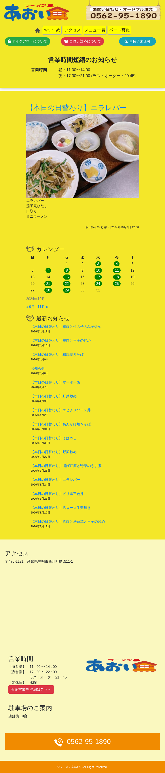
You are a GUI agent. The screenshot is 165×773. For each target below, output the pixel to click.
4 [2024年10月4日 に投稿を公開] (117, 264)
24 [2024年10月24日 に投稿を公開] (98, 283)
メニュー (132, 752)
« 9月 (30, 307)
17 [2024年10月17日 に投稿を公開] (98, 277)
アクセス (72, 30)
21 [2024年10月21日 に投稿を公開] (48, 283)
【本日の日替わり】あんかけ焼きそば (61, 424)
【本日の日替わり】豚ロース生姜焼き (61, 508)
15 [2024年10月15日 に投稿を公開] (67, 277)
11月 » (43, 307)
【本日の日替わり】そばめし (54, 438)
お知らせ (38, 368)
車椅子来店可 (137, 41)
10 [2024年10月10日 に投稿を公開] (98, 270)
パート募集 (119, 30)
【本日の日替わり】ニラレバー (55, 480)
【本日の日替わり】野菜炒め (54, 396)
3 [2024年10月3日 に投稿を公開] (98, 264)
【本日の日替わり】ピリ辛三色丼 (57, 494)
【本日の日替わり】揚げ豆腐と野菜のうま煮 (66, 466)
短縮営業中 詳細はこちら (31, 689)
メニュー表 (94, 30)
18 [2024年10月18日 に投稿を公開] (117, 277)
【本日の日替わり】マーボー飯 (55, 382)
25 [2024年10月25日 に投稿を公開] (117, 283)
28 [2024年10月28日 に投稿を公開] (48, 290)
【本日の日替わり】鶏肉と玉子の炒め (61, 340)
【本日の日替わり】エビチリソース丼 (61, 410)
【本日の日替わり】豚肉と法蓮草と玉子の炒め (68, 521)
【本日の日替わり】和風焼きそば (57, 354)
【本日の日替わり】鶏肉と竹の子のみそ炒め (66, 326)
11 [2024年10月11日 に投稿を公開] (117, 270)
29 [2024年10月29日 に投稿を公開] (67, 290)
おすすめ (52, 30)
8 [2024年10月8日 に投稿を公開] (67, 270)
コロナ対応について (82, 41)
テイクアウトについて (27, 41)
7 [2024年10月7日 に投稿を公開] (48, 270)
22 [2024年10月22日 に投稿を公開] (67, 283)
